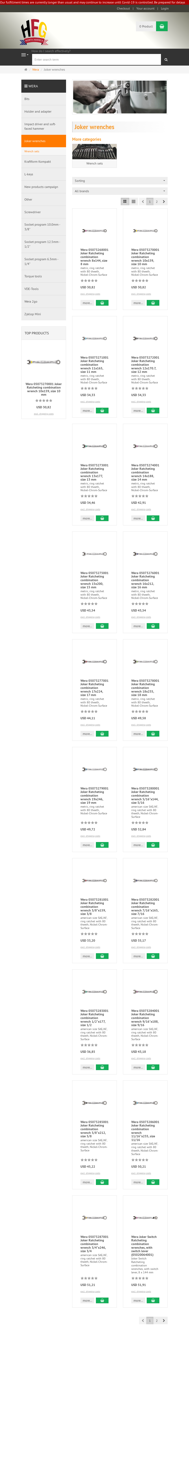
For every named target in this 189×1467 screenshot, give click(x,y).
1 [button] (150, 202)
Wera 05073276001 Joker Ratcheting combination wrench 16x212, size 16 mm (145, 580)
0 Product (146, 26)
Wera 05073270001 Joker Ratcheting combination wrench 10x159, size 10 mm (145, 257)
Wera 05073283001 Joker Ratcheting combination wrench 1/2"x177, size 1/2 (94, 1018)
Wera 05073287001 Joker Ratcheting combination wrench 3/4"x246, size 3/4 (94, 1244)
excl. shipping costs (90, 293)
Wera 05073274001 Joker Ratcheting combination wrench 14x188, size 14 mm (145, 472)
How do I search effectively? (51, 51)
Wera (33, 86)
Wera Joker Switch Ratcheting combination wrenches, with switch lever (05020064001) (144, 1246)
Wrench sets (94, 163)
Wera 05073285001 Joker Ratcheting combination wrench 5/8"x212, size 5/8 (94, 1129)
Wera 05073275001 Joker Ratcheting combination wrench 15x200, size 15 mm (94, 580)
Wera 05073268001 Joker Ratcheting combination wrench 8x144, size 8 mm (94, 257)
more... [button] (87, 303)
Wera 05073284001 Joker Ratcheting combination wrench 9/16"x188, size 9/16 (145, 1018)
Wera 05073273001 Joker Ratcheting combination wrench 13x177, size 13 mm (94, 472)
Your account (145, 8)
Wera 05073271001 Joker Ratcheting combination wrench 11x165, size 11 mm (94, 364)
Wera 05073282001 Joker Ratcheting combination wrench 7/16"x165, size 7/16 (145, 906)
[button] (164, 201)
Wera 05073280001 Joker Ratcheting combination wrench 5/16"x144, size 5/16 (145, 795)
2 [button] (157, 202)
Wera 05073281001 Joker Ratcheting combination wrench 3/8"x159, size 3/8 (94, 906)
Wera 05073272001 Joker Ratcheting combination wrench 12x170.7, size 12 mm (145, 364)
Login (165, 8)
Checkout (123, 8)
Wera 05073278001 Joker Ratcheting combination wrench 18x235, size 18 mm (145, 688)
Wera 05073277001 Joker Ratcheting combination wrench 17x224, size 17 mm (94, 688)
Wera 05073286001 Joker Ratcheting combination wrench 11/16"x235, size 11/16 (145, 1131)
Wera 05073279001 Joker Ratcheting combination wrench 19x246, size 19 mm (94, 795)
